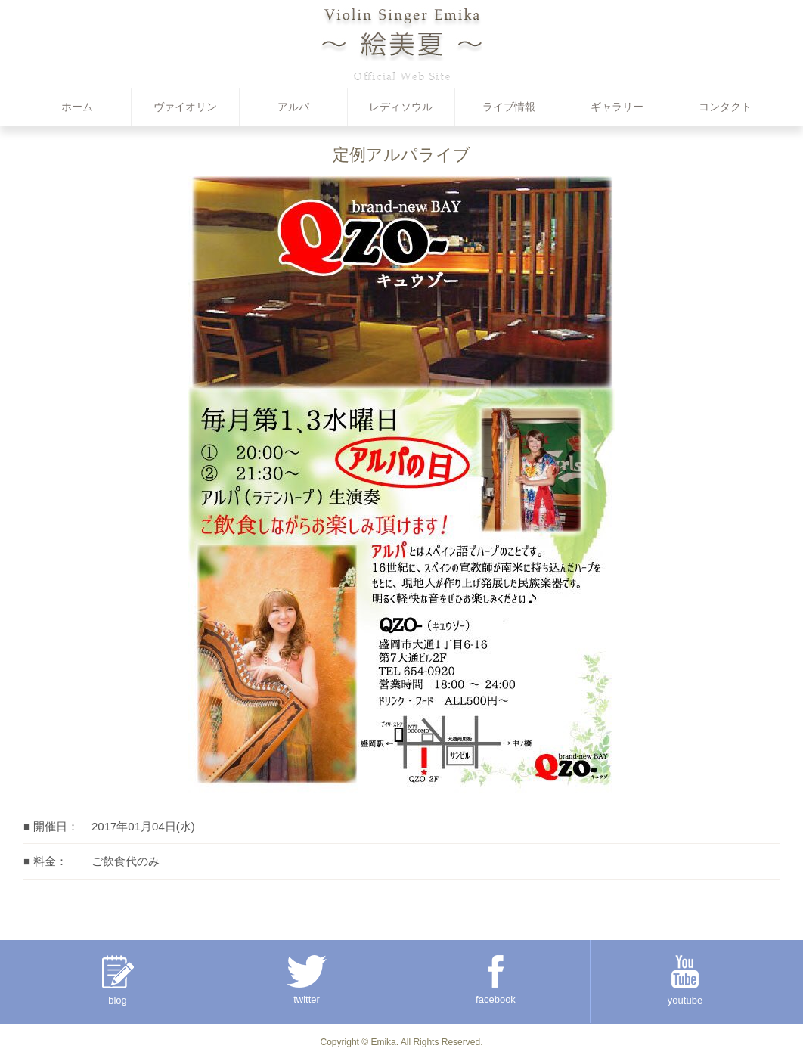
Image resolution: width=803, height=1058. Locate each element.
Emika (382, 1042)
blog (118, 980)
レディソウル (401, 107)
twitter (307, 980)
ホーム (77, 107)
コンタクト (725, 107)
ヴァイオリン (185, 107)
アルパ (293, 107)
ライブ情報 (508, 107)
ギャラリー (617, 107)
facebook (496, 980)
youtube (685, 980)
